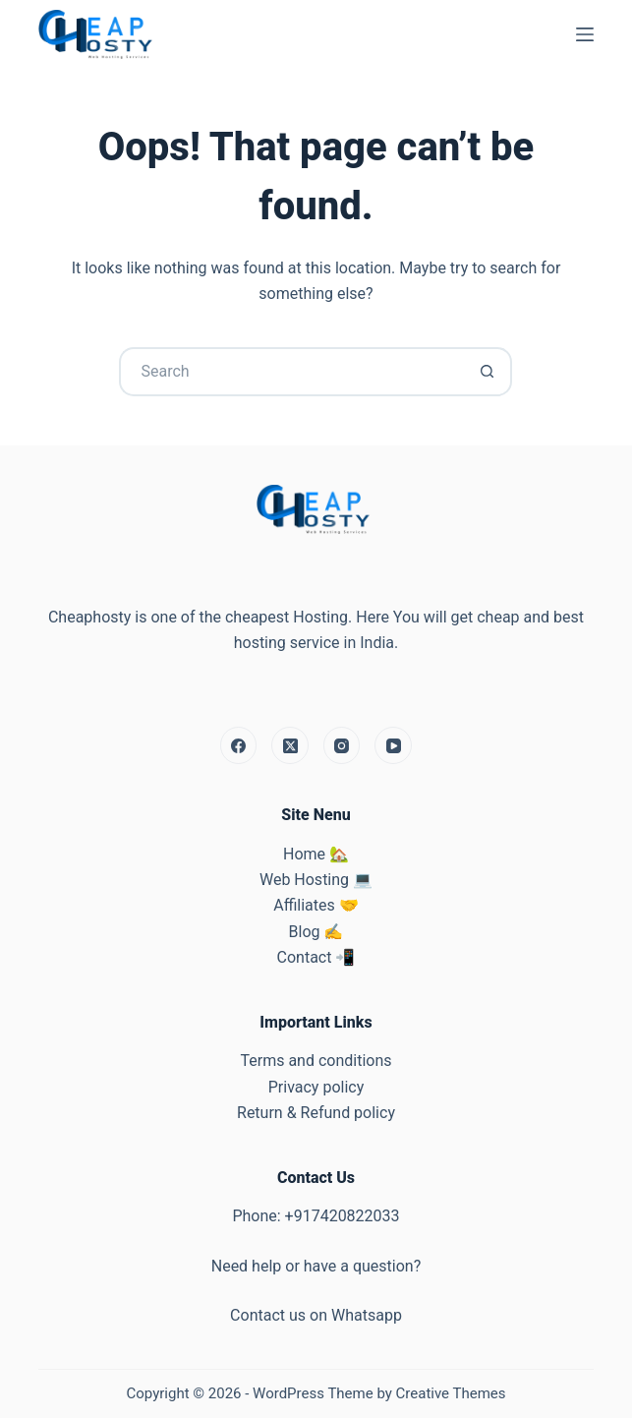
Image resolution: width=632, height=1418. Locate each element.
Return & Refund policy (316, 1112)
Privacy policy (316, 1087)
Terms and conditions (315, 1060)
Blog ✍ (316, 931)
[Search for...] (291, 371)
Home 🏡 (316, 854)
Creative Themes (451, 1393)
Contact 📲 (316, 957)
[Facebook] (239, 745)
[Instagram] (342, 745)
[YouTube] (393, 745)
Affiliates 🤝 (316, 905)
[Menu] (585, 34)
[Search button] (487, 371)
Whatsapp (366, 1315)
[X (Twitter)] (290, 745)
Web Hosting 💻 (316, 879)
